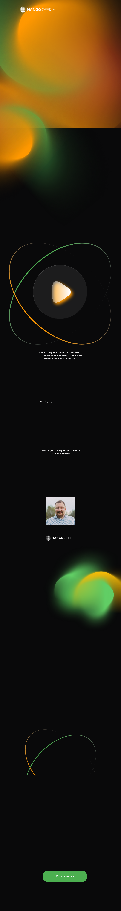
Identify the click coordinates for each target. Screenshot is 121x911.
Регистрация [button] (65, 876)
